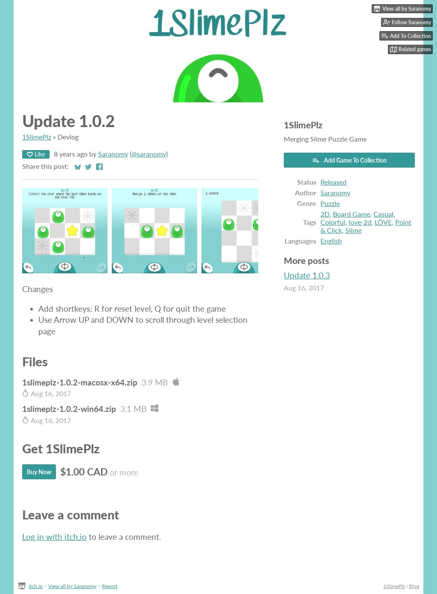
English (331, 241)
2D (324, 214)
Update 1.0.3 (307, 275)
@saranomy (148, 154)
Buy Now (39, 471)
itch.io (36, 586)
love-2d (360, 222)
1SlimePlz (36, 137)
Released (333, 182)
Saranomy (113, 154)
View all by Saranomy (72, 586)
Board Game (351, 214)
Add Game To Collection (349, 160)
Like (36, 154)
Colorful (332, 222)
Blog (414, 586)
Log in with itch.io (54, 537)
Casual (383, 214)
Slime (353, 230)
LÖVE (383, 222)
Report (109, 586)
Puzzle (330, 203)
